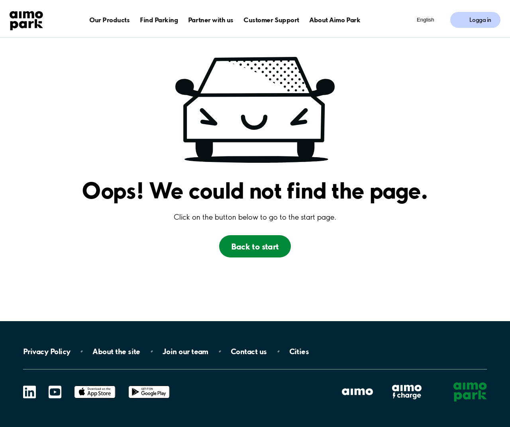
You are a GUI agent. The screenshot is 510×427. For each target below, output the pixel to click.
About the (116, 351)
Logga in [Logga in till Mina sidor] (480, 19)
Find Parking (159, 20)
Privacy (46, 351)
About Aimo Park (334, 20)
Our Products (109, 20)
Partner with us (210, 20)
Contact (249, 351)
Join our (185, 351)
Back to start (255, 246)
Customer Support (271, 20)
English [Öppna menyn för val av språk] (425, 20)
